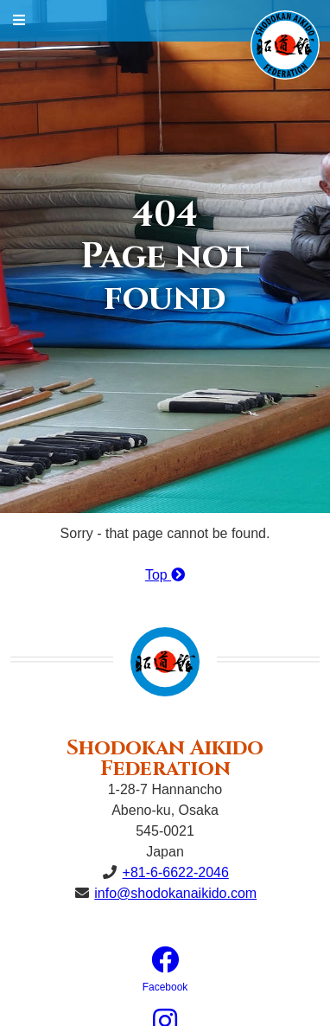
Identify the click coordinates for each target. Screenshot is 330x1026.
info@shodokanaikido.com (175, 893)
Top (165, 575)
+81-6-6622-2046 (176, 872)
